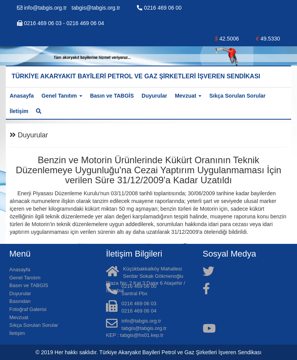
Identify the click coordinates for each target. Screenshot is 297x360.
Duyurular (154, 96)
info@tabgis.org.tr (42, 8)
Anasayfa (22, 96)
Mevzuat (18, 317)
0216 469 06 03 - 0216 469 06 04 (60, 23)
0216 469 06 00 (159, 8)
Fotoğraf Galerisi (27, 309)
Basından (20, 301)
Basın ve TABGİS (112, 96)
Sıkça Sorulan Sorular (237, 96)
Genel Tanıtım (25, 278)
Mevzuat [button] (188, 96)
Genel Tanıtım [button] (61, 96)
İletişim (19, 111)
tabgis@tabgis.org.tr (96, 8)
